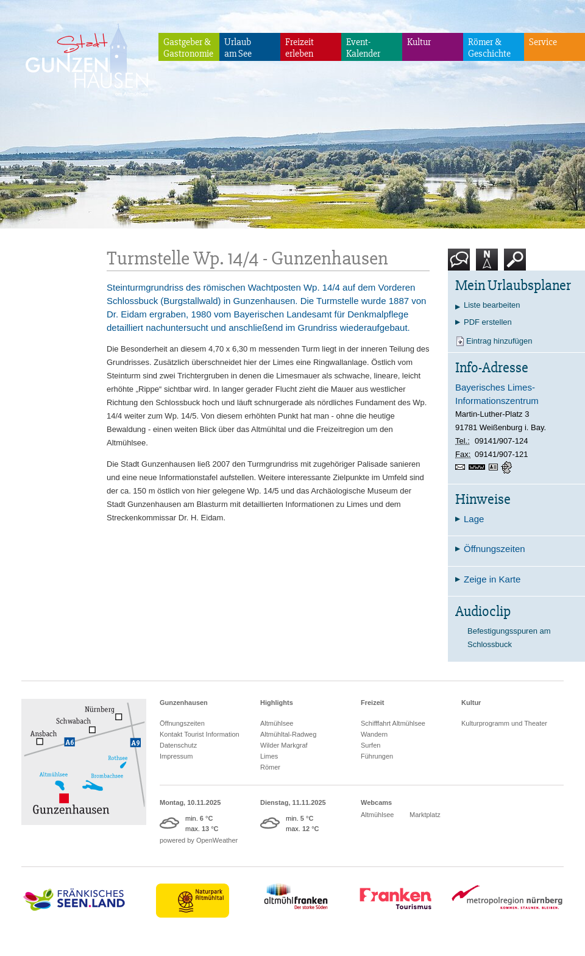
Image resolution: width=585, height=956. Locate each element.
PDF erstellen (488, 322)
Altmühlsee (276, 723)
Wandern (374, 734)
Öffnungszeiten (182, 723)
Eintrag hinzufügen (499, 340)
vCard (495, 467)
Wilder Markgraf (284, 745)
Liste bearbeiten (492, 305)
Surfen (370, 745)
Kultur (419, 42)
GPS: (507, 467)
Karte (487, 264)
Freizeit (373, 702)
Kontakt (461, 264)
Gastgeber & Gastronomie (188, 48)
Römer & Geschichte (489, 48)
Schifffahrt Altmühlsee (393, 723)
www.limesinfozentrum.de (479, 467)
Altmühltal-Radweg (288, 734)
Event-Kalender (363, 48)
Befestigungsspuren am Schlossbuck (509, 637)
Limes (269, 756)
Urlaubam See (238, 48)
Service (543, 42)
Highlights (276, 702)
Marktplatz (425, 814)
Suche (515, 264)
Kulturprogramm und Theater (504, 723)
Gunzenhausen (184, 702)
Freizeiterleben (299, 48)
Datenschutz (178, 745)
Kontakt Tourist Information (199, 734)
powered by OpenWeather (199, 840)
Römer (270, 767)
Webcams (376, 802)
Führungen (377, 756)
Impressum (176, 756)
